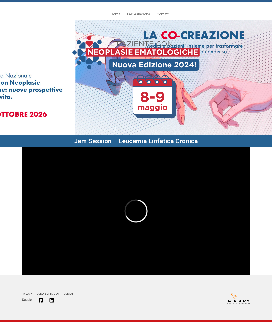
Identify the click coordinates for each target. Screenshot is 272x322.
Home (115, 14)
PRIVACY (27, 293)
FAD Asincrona (138, 14)
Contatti (163, 14)
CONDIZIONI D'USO (48, 293)
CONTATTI (69, 293)
